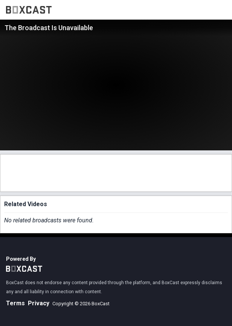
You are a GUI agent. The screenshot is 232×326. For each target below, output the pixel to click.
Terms (15, 303)
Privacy (38, 303)
